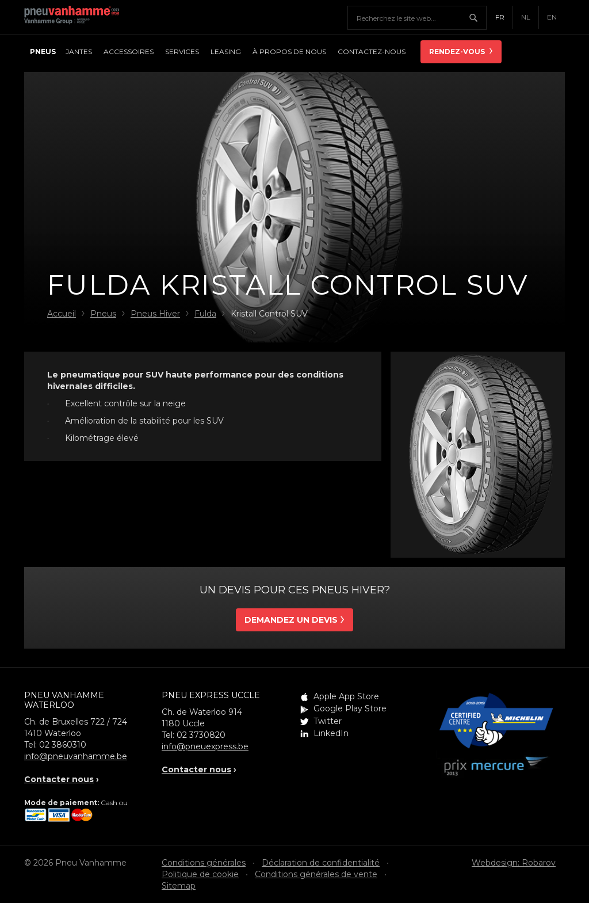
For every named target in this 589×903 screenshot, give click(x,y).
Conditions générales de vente (316, 874)
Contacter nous (59, 779)
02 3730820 (201, 735)
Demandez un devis (291, 620)
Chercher (477, 17)
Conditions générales (204, 863)
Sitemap (179, 886)
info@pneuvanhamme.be (75, 756)
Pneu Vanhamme (76, 17)
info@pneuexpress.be (205, 746)
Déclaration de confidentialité (321, 863)
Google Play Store (350, 708)
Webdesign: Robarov (514, 863)
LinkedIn (331, 733)
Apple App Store (346, 696)
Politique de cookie (200, 874)
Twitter (327, 721)
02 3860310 (62, 745)
